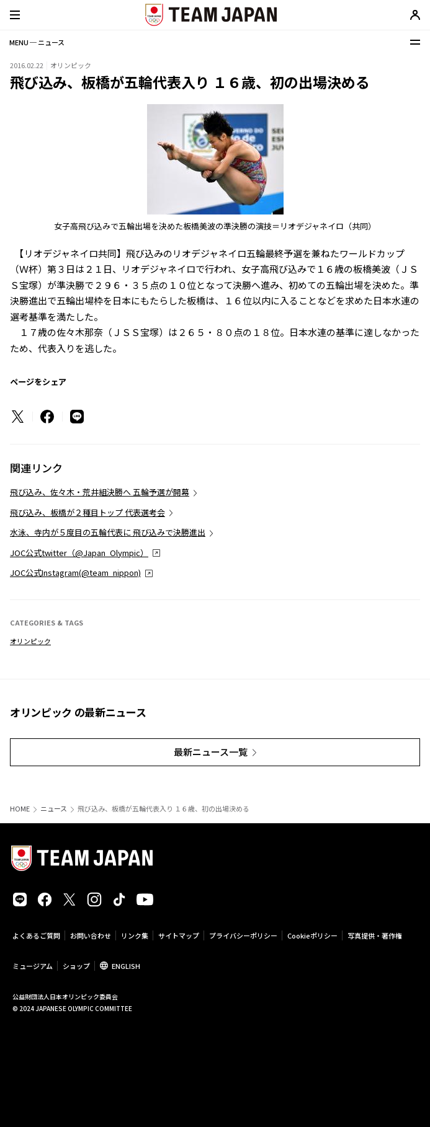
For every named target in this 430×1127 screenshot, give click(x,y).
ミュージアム (32, 966)
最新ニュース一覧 (211, 751)
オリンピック (30, 641)
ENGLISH (126, 966)
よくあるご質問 (36, 935)
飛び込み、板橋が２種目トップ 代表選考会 (87, 512)
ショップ (76, 966)
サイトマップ (178, 935)
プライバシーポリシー (243, 935)
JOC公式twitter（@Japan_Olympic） (79, 553)
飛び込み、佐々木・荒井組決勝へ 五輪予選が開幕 (99, 492)
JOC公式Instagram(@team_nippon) (75, 572)
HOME (20, 808)
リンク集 (134, 935)
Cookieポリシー (312, 935)
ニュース (53, 808)
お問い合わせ (90, 935)
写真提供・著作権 (374, 935)
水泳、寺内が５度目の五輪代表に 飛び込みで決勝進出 (107, 532)
